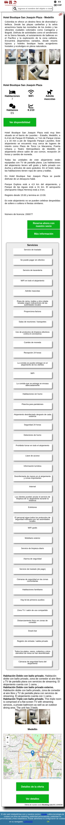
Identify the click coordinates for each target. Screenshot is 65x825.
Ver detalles (32, 799)
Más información (43, 233)
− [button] (8, 742)
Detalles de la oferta (32, 786)
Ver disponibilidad (19, 122)
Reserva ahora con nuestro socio (43, 224)
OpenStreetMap (55, 778)
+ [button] (8, 738)
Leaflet (43, 778)
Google (44, 814)
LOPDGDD (28, 822)
